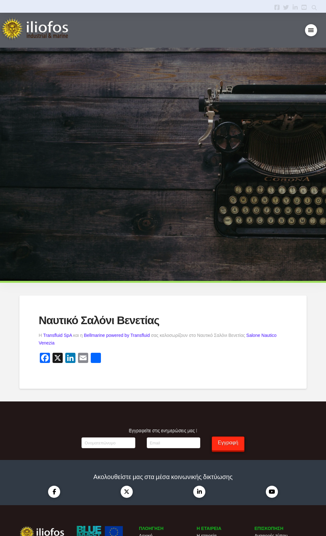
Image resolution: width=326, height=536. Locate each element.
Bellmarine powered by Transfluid (117, 335)
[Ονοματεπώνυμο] (108, 442)
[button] (311, 30)
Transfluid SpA (57, 335)
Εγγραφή (228, 442)
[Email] (173, 442)
